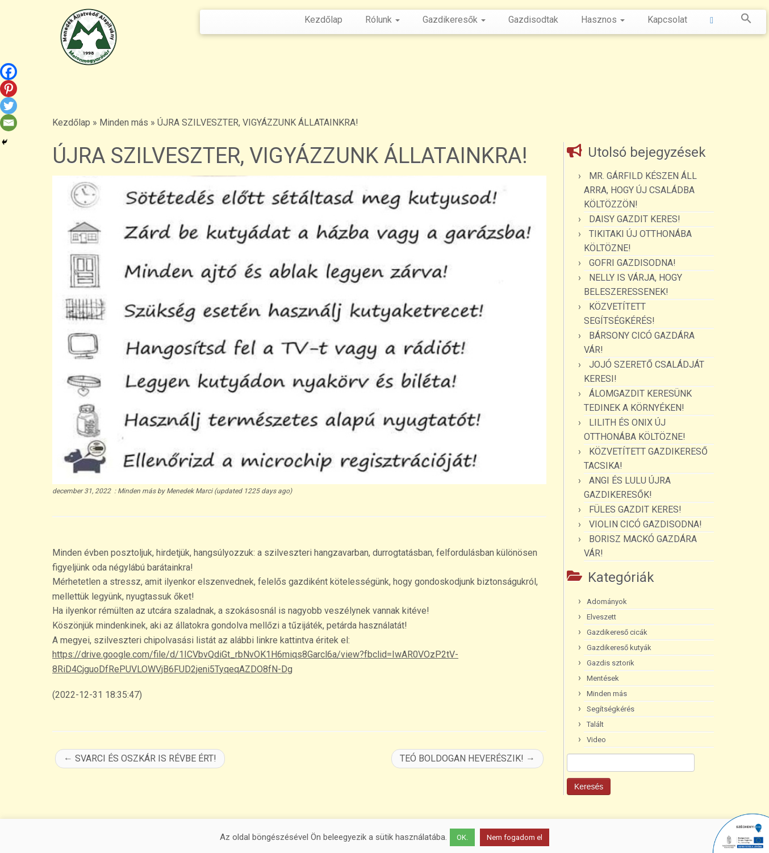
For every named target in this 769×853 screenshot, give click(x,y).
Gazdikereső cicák (617, 632)
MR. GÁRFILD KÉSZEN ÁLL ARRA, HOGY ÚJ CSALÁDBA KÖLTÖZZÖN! (640, 190)
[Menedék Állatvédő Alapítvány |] (88, 37)
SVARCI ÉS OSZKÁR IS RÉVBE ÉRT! (140, 758)
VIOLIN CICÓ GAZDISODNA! (645, 524)
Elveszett (601, 617)
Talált (595, 724)
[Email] (8, 122)
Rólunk (382, 19)
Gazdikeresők (454, 19)
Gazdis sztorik (610, 663)
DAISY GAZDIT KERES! (634, 219)
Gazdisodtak (533, 19)
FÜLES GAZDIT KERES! (635, 509)
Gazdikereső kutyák (619, 647)
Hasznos (603, 19)
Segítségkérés (610, 709)
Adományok (607, 601)
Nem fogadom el (514, 837)
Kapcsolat (667, 19)
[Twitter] (8, 105)
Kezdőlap (323, 19)
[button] (740, 20)
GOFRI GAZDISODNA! (632, 262)
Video (596, 739)
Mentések (603, 678)
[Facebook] (8, 71)
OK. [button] (462, 837)
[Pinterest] (8, 88)
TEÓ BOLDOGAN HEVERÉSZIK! (467, 758)
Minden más (123, 122)
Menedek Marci (189, 491)
